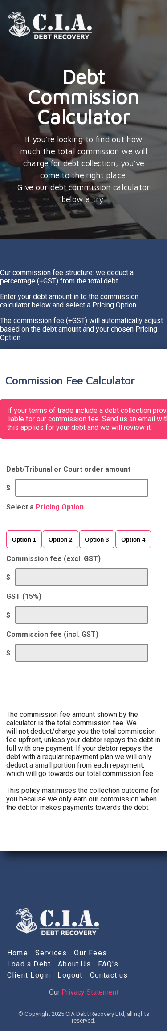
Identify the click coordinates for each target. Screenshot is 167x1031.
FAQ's (108, 964)
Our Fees (90, 953)
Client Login (28, 975)
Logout (69, 975)
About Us (74, 964)
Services (51, 953)
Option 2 (61, 539)
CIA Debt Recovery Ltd (94, 1014)
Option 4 (133, 539)
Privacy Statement (89, 992)
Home (17, 953)
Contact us (109, 975)
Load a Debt (29, 964)
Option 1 (24, 539)
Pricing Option (60, 507)
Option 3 (97, 539)
